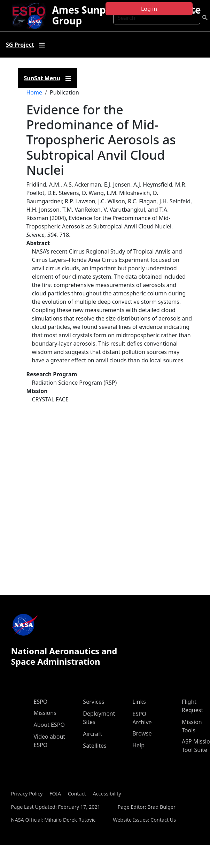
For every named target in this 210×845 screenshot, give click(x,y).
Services (93, 702)
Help (138, 745)
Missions (45, 713)
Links (139, 702)
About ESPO (49, 725)
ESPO (41, 702)
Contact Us (163, 819)
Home (34, 92)
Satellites (94, 745)
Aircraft (92, 734)
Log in (149, 9)
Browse (141, 733)
